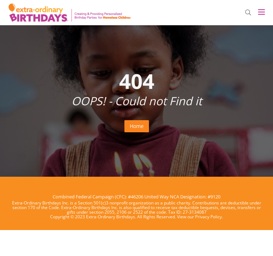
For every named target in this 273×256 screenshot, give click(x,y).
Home (137, 126)
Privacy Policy (208, 217)
